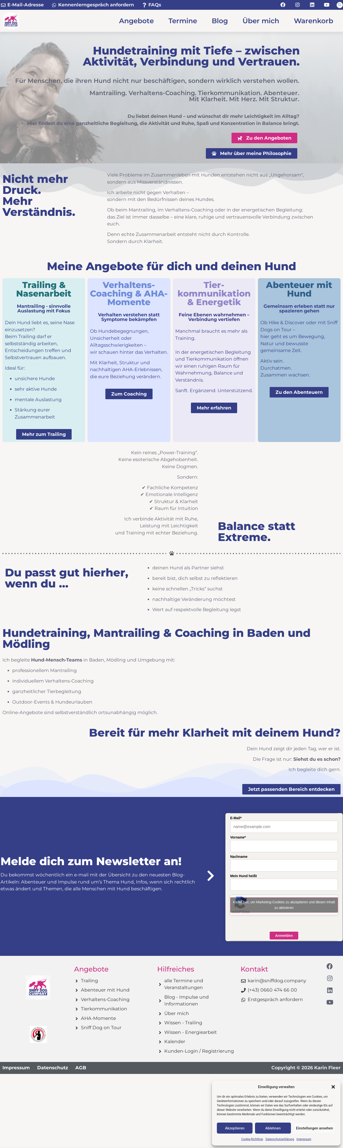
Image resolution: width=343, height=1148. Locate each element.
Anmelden (284, 935)
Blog (220, 21)
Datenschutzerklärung (280, 1139)
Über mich (261, 21)
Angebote (136, 21)
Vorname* (238, 837)
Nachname (239, 857)
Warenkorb (313, 21)
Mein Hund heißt (243, 876)
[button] (333, 1086)
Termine (182, 21)
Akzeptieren (234, 1128)
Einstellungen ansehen (314, 1128)
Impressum (304, 1139)
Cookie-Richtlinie (252, 1139)
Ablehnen (273, 1128)
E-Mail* (236, 818)
